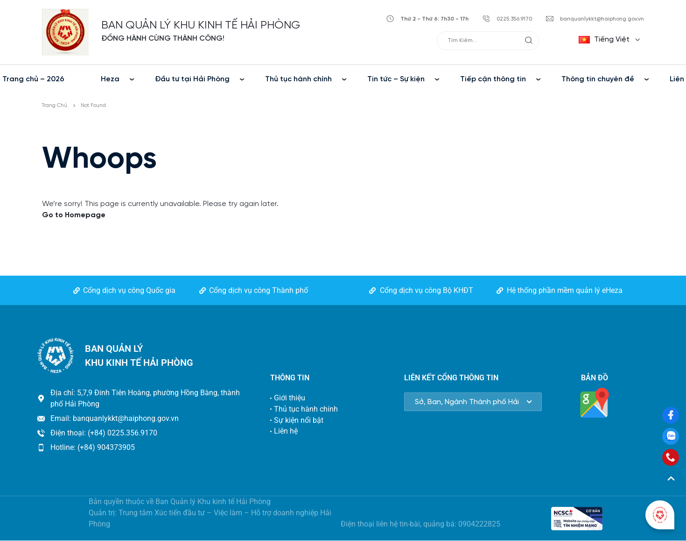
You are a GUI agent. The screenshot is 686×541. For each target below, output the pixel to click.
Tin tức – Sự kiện (396, 79)
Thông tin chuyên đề (597, 79)
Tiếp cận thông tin (493, 79)
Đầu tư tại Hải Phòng (192, 79)
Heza (110, 79)
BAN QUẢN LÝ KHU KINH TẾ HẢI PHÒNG (200, 25)
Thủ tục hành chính (298, 79)
